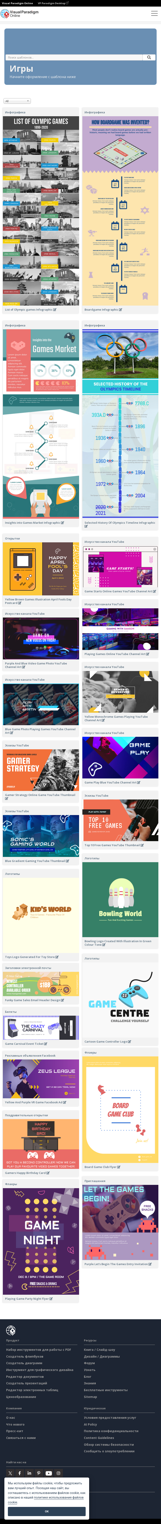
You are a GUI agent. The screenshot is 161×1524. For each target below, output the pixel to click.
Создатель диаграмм (24, 1363)
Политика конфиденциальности (111, 1431)
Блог (87, 1376)
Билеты (11, 1012)
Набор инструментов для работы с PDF (38, 1350)
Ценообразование (21, 1397)
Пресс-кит (14, 1431)
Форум (89, 1363)
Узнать (90, 1370)
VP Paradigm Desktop (53, 3)
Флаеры (91, 1052)
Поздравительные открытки (26, 1115)
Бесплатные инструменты (106, 1390)
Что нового (15, 1424)
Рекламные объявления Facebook (30, 1056)
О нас (10, 1417)
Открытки (12, 538)
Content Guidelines (99, 1438)
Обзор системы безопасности (109, 1444)
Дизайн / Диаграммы (102, 1356)
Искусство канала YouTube (104, 542)
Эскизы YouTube (17, 745)
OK (47, 1511)
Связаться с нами (21, 1438)
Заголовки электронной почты (28, 968)
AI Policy (90, 1424)
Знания (90, 1383)
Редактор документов (25, 1376)
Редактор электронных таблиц (32, 1390)
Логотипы (92, 858)
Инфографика (15, 112)
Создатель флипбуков (24, 1356)
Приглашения (95, 1181)
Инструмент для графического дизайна (39, 1370)
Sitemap (90, 1397)
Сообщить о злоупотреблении (109, 1451)
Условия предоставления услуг (110, 1417)
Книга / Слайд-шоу (99, 1350)
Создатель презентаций (26, 1383)
